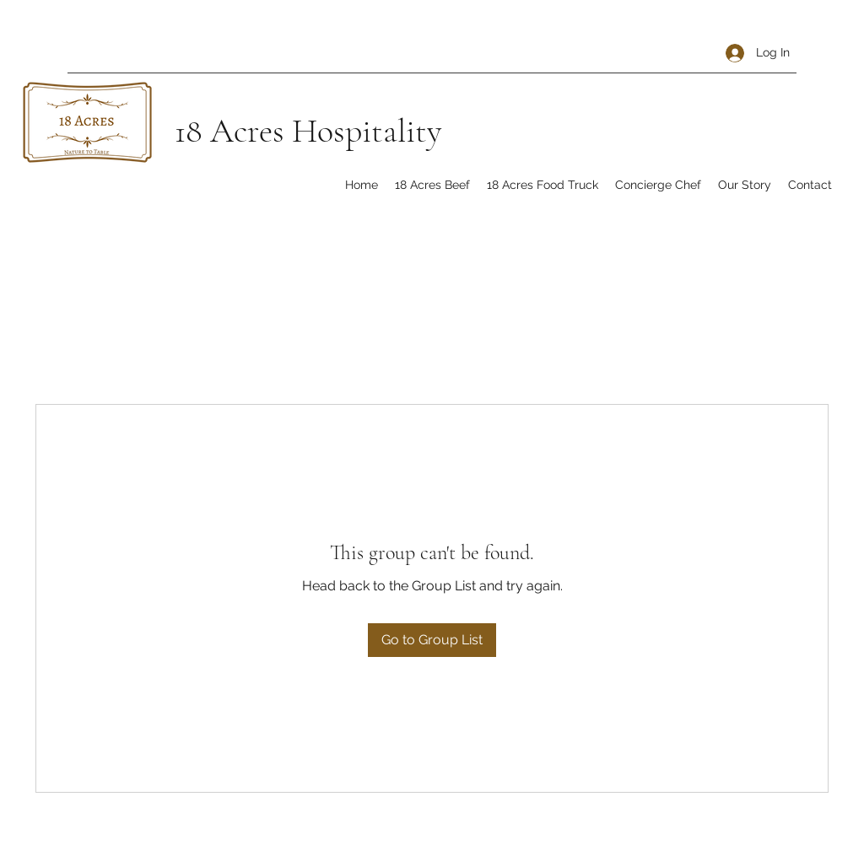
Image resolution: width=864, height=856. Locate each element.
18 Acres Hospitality (308, 130)
